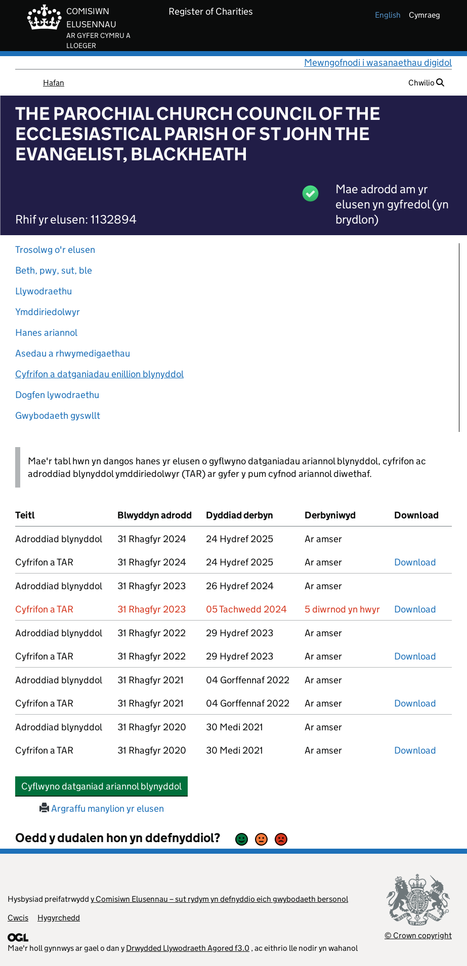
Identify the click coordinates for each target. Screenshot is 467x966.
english (388, 15)
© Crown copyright (418, 935)
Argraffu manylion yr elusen (101, 808)
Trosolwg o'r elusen (55, 249)
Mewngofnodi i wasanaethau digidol (378, 62)
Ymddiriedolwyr (47, 312)
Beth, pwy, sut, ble (53, 270)
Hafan (53, 82)
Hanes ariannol (46, 332)
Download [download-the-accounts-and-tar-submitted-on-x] (415, 562)
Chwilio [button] (426, 82)
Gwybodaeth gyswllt (57, 415)
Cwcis (18, 918)
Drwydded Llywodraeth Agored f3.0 (187, 948)
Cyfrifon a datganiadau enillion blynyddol (99, 374)
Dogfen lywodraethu (57, 395)
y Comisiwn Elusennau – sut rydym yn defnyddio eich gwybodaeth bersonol (219, 899)
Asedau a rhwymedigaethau (72, 353)
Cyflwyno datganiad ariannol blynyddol (104, 786)
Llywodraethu (43, 291)
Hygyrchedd (58, 918)
